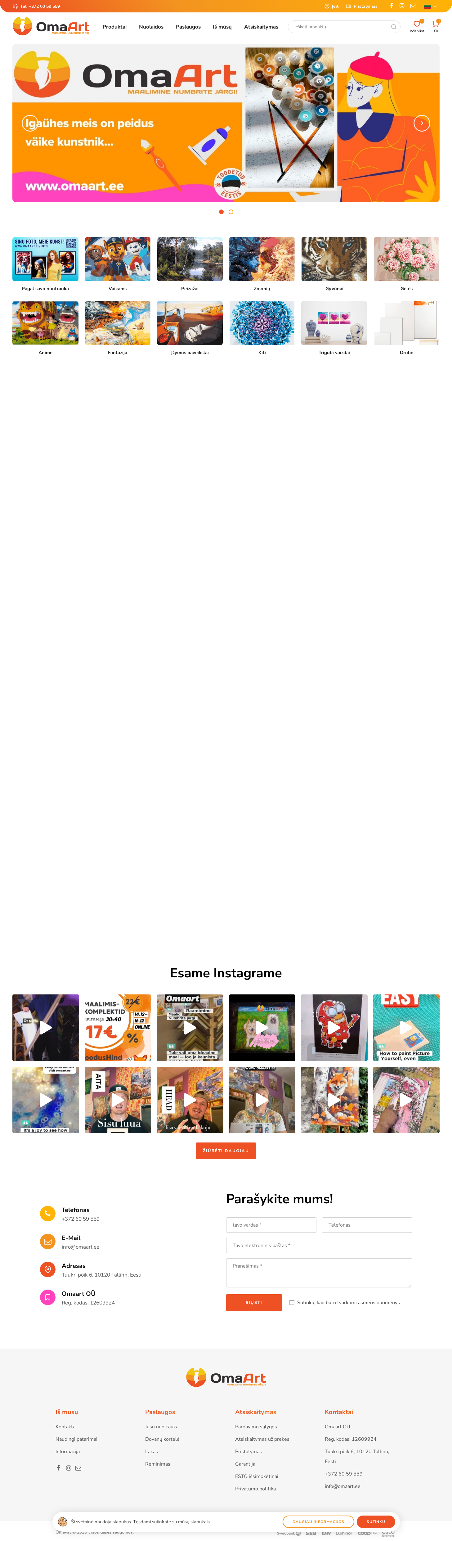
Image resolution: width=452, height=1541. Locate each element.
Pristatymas (362, 6)
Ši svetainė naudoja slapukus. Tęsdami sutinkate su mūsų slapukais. (141, 1522)
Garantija (245, 1464)
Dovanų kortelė (162, 1439)
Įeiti (332, 6)
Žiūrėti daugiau (226, 1151)
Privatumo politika (255, 1488)
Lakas (151, 1451)
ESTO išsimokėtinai (256, 1476)
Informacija (68, 1451)
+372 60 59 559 (44, 6)
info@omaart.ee (80, 1246)
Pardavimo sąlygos (256, 1426)
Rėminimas (157, 1464)
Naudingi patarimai (76, 1439)
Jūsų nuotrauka (161, 1426)
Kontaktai (66, 1426)
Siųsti (254, 1302)
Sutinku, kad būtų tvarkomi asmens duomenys (348, 1302)
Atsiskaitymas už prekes (262, 1439)
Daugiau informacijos (318, 1521)
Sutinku (376, 1521)
